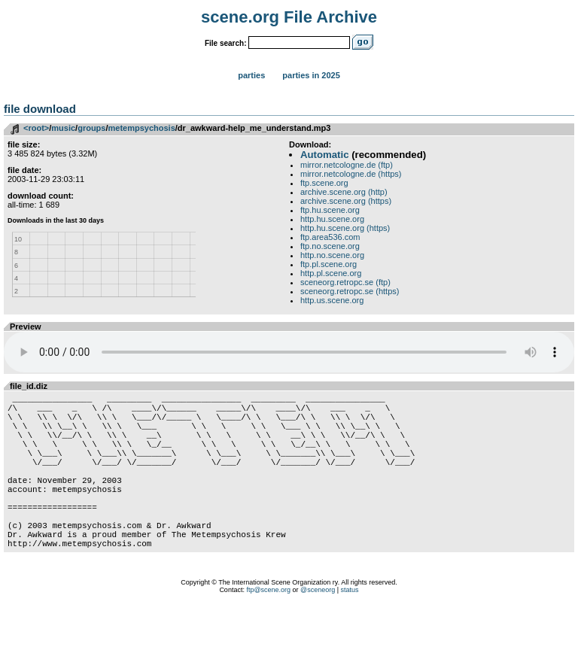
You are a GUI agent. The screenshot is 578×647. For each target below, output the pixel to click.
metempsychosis (141, 127)
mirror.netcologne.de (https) (351, 173)
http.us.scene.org (332, 300)
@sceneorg (317, 628)
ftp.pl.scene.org (328, 264)
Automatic (324, 154)
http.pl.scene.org (330, 273)
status (350, 628)
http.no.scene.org (332, 255)
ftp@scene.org (268, 628)
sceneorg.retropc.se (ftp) (345, 282)
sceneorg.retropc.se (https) (349, 291)
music (63, 127)
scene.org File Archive (289, 17)
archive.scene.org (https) (345, 200)
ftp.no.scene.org (330, 246)
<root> (36, 127)
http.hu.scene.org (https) (345, 227)
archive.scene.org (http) (344, 191)
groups (91, 127)
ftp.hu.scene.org (330, 209)
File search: (226, 43)
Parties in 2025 (310, 75)
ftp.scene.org (324, 182)
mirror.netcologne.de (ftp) (346, 164)
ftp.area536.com (330, 236)
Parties (251, 75)
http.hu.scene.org (332, 218)
